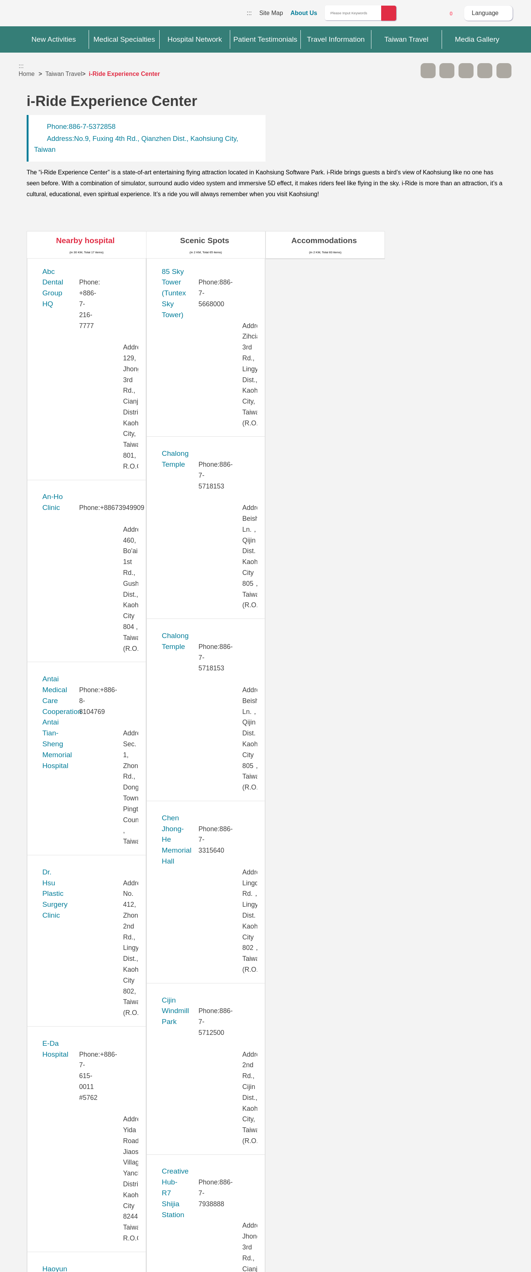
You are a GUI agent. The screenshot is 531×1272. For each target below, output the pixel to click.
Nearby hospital (85, 240)
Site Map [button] (265, 1116)
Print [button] (466, 70)
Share (484, 70)
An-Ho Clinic (62, 313)
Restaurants (443, 240)
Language (485, 13)
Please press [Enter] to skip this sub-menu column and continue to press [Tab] (408, 70)
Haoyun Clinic (64, 489)
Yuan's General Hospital (80, 946)
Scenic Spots (204, 240)
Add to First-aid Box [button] (503, 70)
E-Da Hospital (64, 448)
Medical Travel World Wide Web (44, 15)
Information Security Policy (395, 1175)
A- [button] (428, 70)
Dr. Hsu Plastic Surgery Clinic (89, 407)
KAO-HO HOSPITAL (75, 572)
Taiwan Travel (63, 74)
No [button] (346, 1084)
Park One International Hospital (92, 821)
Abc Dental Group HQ (77, 271)
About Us (304, 13)
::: (249, 13)
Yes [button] (309, 1084)
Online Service (430, 13)
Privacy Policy (394, 1161)
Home (26, 74)
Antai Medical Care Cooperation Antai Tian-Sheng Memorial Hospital (93, 365)
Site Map (271, 13)
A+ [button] (446, 70)
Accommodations (324, 240)
